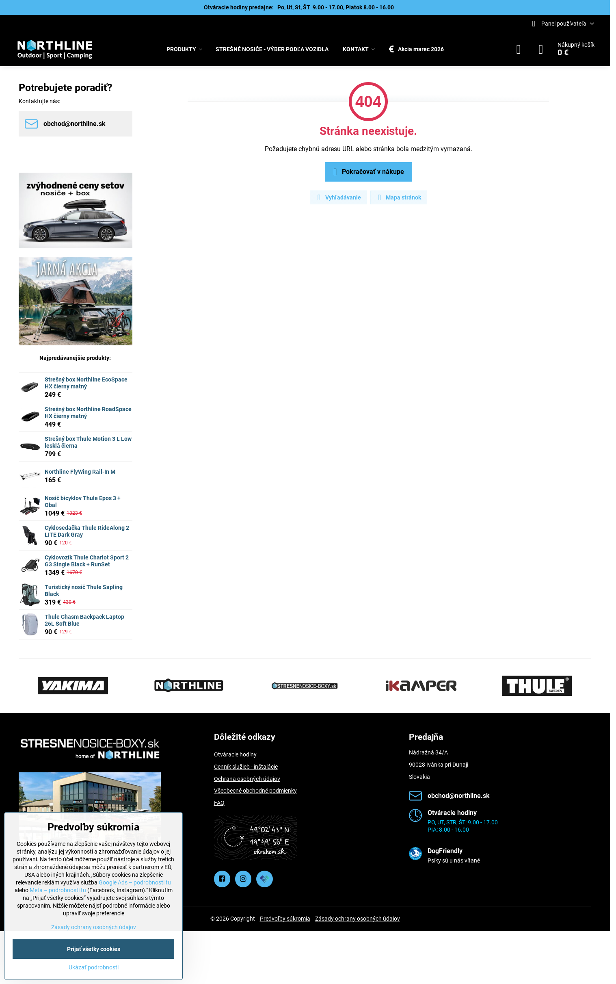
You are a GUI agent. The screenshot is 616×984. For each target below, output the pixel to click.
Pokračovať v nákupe (367, 172)
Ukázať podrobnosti (94, 967)
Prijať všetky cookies (93, 949)
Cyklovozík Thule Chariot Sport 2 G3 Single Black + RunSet (87, 561)
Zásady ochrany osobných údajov (357, 918)
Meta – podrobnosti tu (58, 890)
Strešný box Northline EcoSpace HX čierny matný (86, 383)
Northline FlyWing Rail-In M (80, 471)
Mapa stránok (398, 197)
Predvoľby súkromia (285, 918)
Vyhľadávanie (338, 197)
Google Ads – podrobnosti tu (135, 882)
